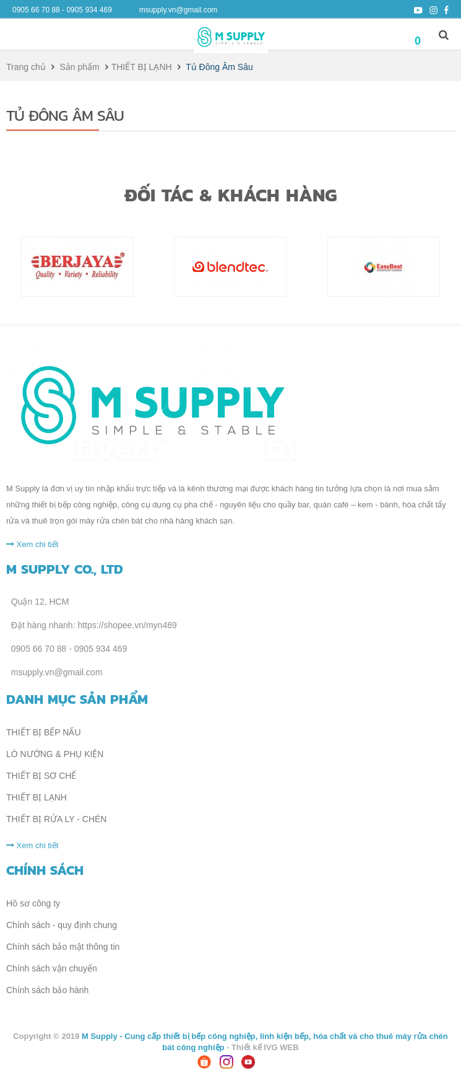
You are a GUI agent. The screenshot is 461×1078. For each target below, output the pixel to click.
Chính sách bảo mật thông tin (62, 947)
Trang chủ (26, 67)
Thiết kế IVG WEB (265, 1047)
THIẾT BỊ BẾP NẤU (43, 732)
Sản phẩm (80, 67)
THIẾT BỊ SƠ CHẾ (41, 776)
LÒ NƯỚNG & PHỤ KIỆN (54, 754)
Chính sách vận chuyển (51, 968)
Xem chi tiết (32, 544)
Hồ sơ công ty (33, 903)
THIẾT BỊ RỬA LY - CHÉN (56, 819)
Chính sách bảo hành (47, 990)
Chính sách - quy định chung (61, 925)
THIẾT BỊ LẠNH (141, 67)
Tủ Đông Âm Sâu (65, 115)
